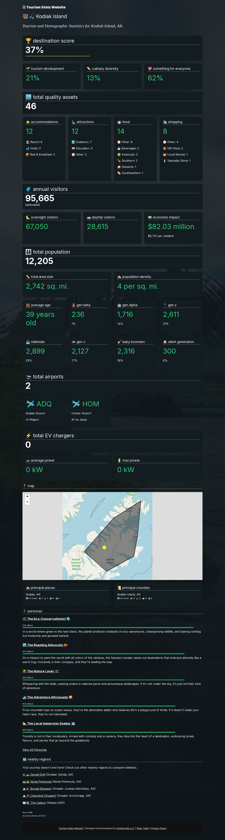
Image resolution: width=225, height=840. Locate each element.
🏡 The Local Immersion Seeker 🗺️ (48, 723)
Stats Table (143, 828)
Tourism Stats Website (71, 828)
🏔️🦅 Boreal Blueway (37, 788)
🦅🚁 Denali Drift (33, 774)
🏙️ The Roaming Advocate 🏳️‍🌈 (45, 645)
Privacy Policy (158, 828)
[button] (27, 497)
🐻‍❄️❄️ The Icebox (34, 802)
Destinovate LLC (125, 828)
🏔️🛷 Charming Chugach (39, 795)
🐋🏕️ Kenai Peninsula (37, 781)
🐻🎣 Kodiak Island (44, 16)
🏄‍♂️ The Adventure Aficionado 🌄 (47, 697)
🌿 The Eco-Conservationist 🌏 (46, 619)
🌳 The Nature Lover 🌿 (40, 671)
